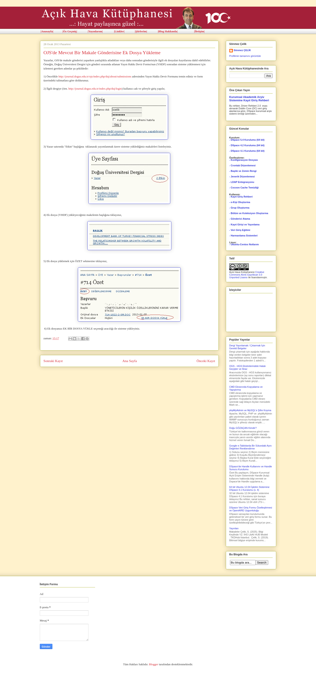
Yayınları (234, 528)
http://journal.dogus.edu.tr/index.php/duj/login (95, 88)
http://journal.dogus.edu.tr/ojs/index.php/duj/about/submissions (94, 76)
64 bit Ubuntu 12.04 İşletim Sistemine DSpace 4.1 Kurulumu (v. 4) (249, 488)
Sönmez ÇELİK (242, 50)
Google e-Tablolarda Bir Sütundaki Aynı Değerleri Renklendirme (250, 447)
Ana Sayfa (130, 361)
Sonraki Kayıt (53, 361)
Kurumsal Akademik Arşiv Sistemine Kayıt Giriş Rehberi (249, 98)
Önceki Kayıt (206, 361)
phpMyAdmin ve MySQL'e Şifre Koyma (250, 410)
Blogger (153, 664)
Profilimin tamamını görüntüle (245, 56)
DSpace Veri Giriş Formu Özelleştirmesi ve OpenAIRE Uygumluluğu (250, 509)
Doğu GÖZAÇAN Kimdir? (243, 428)
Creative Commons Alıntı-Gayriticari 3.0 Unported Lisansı (246, 275)
